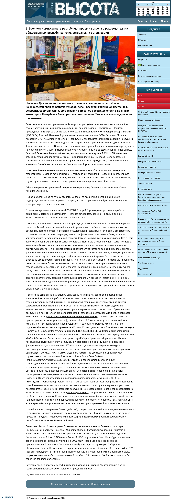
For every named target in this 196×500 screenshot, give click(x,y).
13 (148, 11)
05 (143, 9)
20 (148, 13)
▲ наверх (7, 497)
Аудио (141, 106)
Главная (142, 21)
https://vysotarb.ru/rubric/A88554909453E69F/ (72, 316)
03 (167, 7)
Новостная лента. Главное (150, 120)
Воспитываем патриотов (149, 178)
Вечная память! (145, 274)
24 (167, 13)
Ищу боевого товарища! (149, 258)
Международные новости (149, 172)
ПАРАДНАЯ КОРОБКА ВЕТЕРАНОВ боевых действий (153, 149)
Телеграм (142, 34)
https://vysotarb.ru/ (77, 392)
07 (153, 9)
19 (143, 13)
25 (138, 15)
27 (148, 15)
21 (153, 13)
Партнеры (142, 70)
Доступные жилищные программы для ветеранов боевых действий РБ (153, 230)
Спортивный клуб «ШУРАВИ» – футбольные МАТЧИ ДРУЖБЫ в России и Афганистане (152, 139)
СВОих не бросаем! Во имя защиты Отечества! (154, 113)
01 (158, 7)
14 (153, 11)
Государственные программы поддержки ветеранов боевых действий (152, 241)
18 (138, 13)
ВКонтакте (143, 40)
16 (162, 11)
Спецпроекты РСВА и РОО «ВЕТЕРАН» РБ (150, 212)
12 (143, 11)
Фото (140, 95)
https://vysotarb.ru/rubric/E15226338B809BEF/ (74, 331)
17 (167, 11)
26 (143, 15)
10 (167, 9)
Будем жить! (143, 269)
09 (162, 9)
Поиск (164, 21)
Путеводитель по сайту (148, 81)
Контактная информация (149, 76)
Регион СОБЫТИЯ (72, 474)
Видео (141, 101)
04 (138, 9)
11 (138, 11)
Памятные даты (145, 189)
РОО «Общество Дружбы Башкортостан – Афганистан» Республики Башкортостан (151, 197)
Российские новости (147, 167)
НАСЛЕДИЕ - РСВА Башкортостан (153, 205)
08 (158, 9)
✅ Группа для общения (149, 65)
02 (162, 7)
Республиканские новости (150, 161)
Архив (153, 21)
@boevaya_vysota (100, 484)
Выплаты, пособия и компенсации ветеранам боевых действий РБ (153, 220)
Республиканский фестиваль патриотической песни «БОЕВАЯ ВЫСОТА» (153, 128)
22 (158, 13)
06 (148, 9)
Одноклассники (145, 45)
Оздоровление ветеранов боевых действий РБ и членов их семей (153, 250)
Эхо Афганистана (146, 263)
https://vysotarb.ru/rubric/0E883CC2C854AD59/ (52, 360)
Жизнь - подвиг (145, 183)
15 (158, 11)
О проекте (143, 59)
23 (162, 13)
